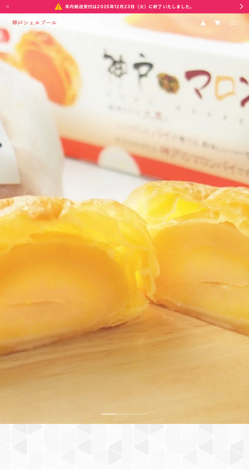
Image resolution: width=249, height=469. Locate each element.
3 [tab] (140, 454)
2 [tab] (124, 454)
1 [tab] (108, 454)
